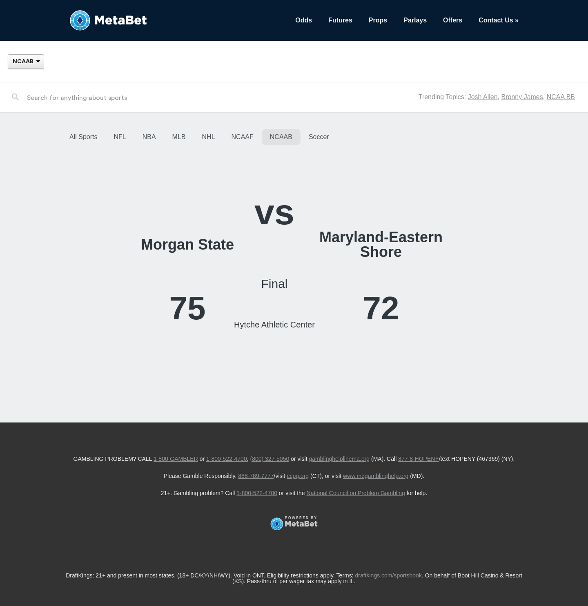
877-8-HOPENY (418, 459)
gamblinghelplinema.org (339, 459)
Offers (452, 20)
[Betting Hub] (174, 20)
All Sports (83, 136)
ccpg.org (298, 476)
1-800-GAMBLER (176, 459)
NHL (208, 136)
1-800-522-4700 (226, 459)
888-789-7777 (256, 476)
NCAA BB (561, 96)
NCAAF (243, 136)
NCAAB (281, 136)
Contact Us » (499, 20)
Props (378, 20)
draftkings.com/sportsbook (388, 575)
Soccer (319, 136)
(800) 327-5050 (269, 459)
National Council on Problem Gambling (356, 493)
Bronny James (522, 96)
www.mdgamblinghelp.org (375, 476)
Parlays (415, 20)
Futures (340, 20)
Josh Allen (483, 96)
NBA (149, 136)
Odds (303, 20)
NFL (120, 136)
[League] (26, 61)
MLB (179, 136)
